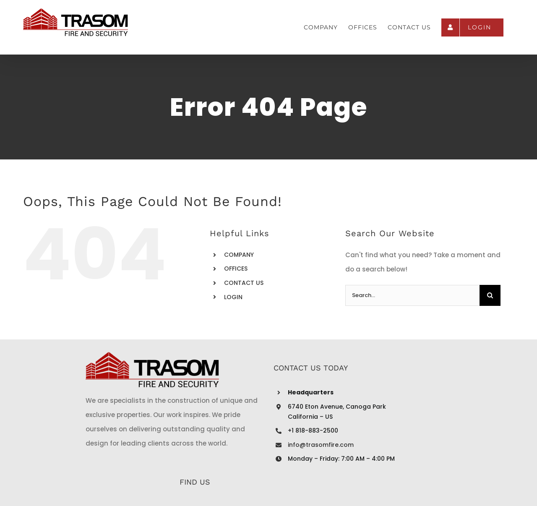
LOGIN (233, 297)
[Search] (490, 295)
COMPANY (239, 254)
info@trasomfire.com (238, 445)
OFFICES (236, 268)
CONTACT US (243, 283)
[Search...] (412, 295)
